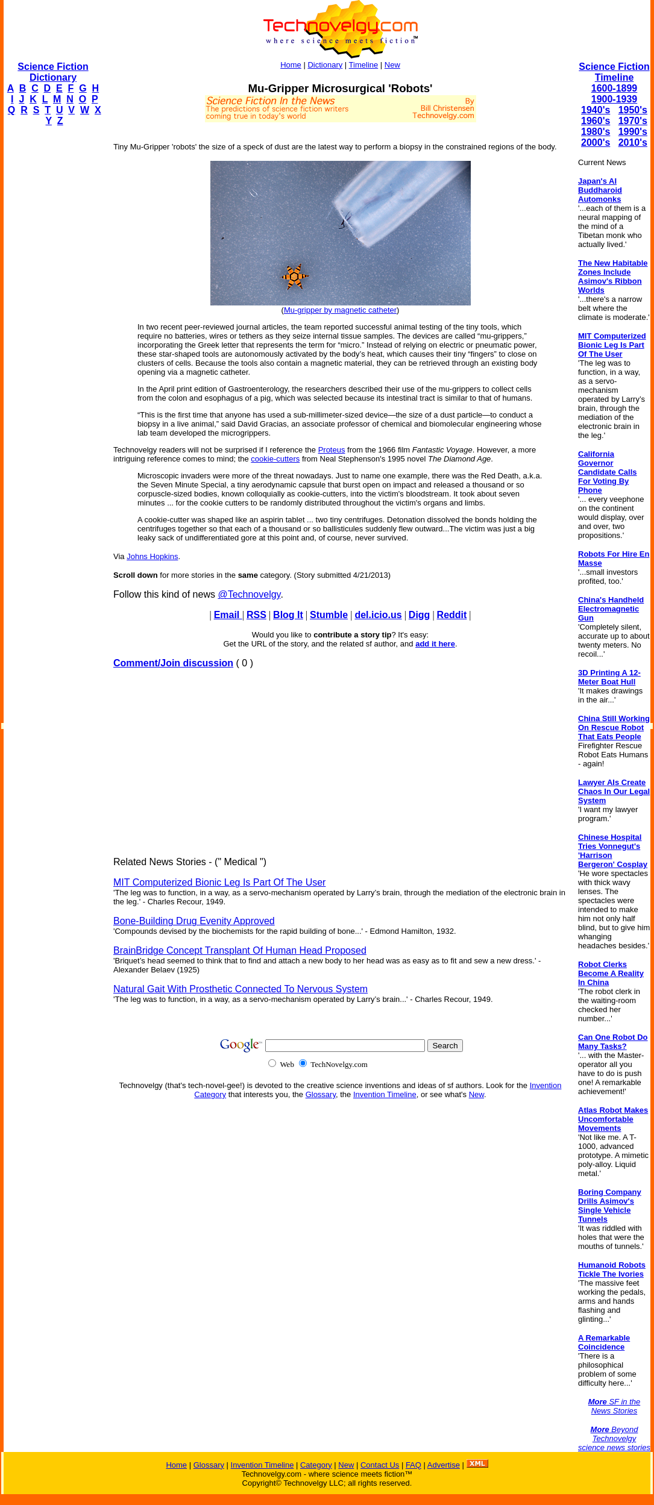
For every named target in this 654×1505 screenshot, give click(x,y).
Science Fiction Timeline (614, 72)
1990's (632, 132)
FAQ (413, 1464)
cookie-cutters (275, 458)
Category (316, 1464)
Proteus (331, 449)
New (392, 64)
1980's (595, 132)
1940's (595, 110)
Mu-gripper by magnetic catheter (340, 309)
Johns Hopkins (152, 556)
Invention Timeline (385, 1094)
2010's (632, 142)
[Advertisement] (52, 317)
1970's (632, 121)
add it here (435, 643)
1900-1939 (614, 99)
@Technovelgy (249, 594)
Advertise (443, 1464)
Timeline (364, 64)
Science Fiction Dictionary (52, 72)
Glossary (321, 1094)
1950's (632, 110)
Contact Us (379, 1464)
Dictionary (324, 64)
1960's (595, 121)
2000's (595, 142)
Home (290, 64)
